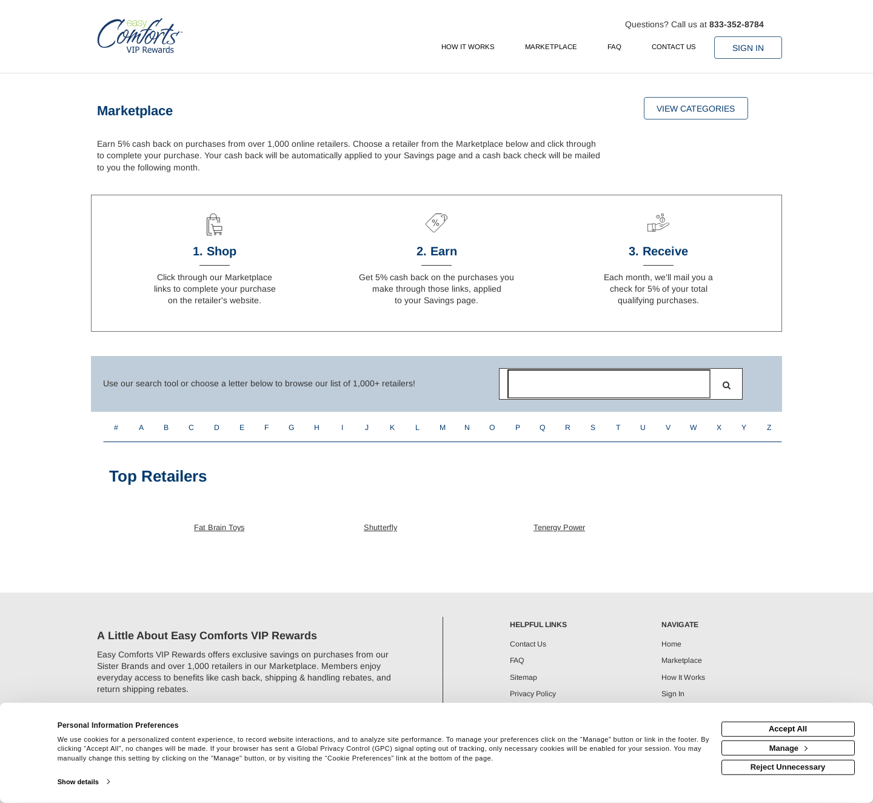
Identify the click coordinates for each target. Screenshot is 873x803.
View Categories (696, 108)
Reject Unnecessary (788, 766)
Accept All (788, 728)
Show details (78, 781)
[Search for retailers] (609, 383)
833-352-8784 (736, 24)
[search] (726, 385)
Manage (788, 747)
